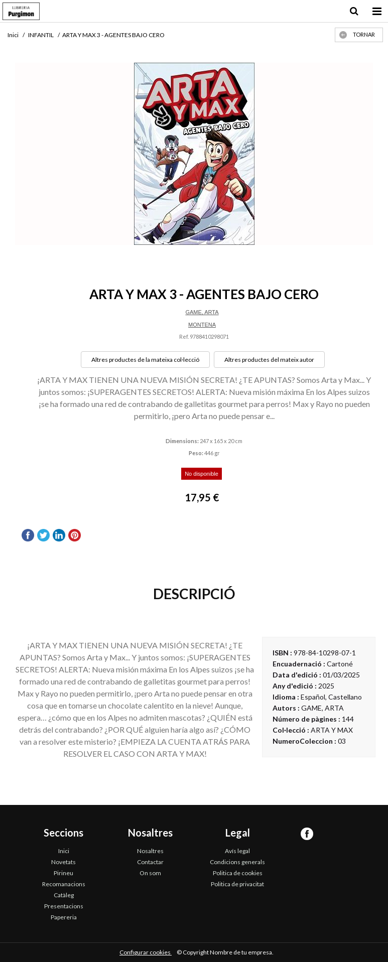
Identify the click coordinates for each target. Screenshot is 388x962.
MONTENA (202, 325)
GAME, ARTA (201, 312)
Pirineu (63, 873)
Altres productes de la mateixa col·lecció (145, 359)
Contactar (150, 862)
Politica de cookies (238, 873)
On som (150, 873)
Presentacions (63, 906)
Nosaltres (150, 851)
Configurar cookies (145, 952)
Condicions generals (237, 862)
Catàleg (64, 895)
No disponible (201, 474)
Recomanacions (63, 884)
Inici (63, 851)
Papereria (64, 917)
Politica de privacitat (237, 884)
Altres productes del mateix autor (269, 359)
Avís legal (237, 851)
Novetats (63, 862)
